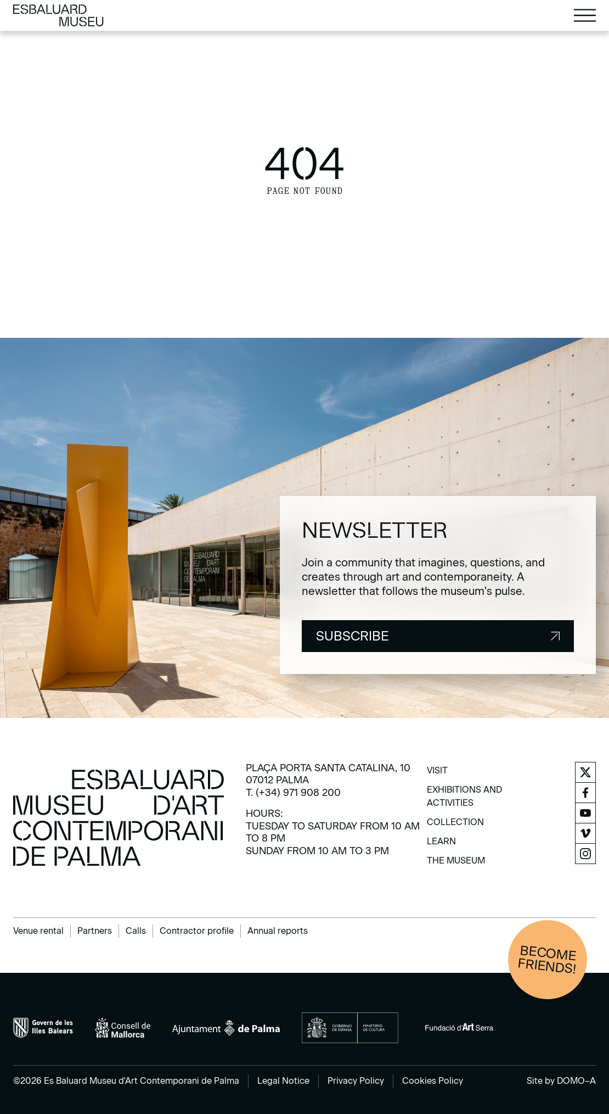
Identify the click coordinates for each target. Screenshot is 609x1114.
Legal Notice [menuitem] (283, 1081)
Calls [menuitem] (136, 931)
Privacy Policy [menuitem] (356, 1081)
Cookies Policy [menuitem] (432, 1081)
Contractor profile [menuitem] (197, 931)
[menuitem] (437, 774)
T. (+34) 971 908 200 (293, 793)
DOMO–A (576, 1081)
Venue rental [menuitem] (38, 931)
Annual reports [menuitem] (277, 931)
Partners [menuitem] (94, 931)
